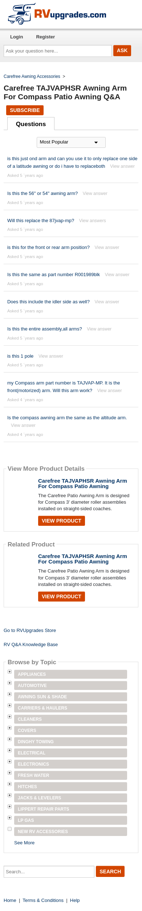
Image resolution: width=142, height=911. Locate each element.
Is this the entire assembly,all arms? (44, 329)
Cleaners (30, 719)
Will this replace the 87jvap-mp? (40, 220)
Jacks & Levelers (39, 797)
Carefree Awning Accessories (32, 76)
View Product (61, 521)
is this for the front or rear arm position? (48, 247)
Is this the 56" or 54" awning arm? (42, 193)
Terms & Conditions (43, 900)
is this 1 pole (20, 356)
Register (45, 36)
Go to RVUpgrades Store (30, 630)
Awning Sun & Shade (42, 696)
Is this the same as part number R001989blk (53, 274)
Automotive (32, 685)
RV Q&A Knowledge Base (31, 644)
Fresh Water (33, 775)
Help (75, 900)
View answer (122, 166)
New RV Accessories (43, 831)
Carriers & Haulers (42, 708)
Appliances (32, 674)
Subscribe (25, 110)
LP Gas (26, 820)
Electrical (31, 753)
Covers (27, 730)
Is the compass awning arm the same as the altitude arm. (67, 417)
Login (16, 36)
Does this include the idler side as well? (48, 301)
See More (24, 842)
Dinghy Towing (36, 741)
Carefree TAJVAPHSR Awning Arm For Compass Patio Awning (82, 483)
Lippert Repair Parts (43, 809)
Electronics (33, 764)
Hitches (27, 786)
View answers (92, 220)
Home (10, 900)
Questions (31, 124)
